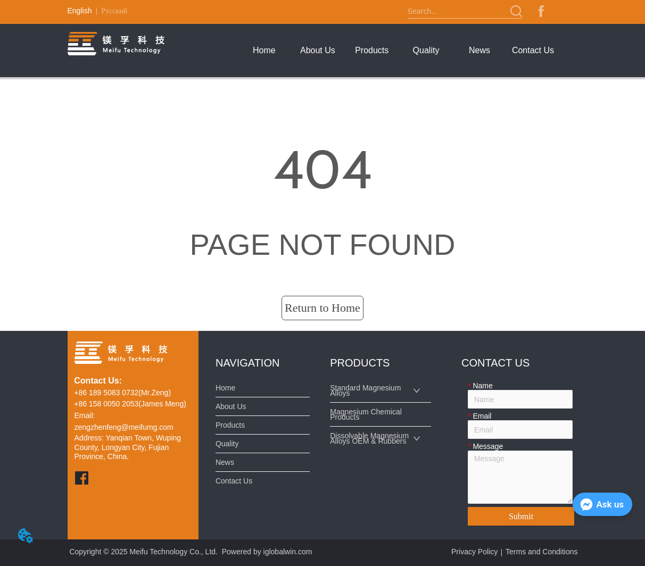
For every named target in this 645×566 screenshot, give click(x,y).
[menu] (398, 50)
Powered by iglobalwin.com (267, 551)
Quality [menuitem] (426, 50)
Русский (114, 11)
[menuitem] (371, 50)
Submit (521, 516)
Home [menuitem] (264, 50)
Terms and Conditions (541, 551)
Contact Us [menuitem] (533, 50)
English (80, 10)
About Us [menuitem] (317, 50)
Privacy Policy (474, 551)
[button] (371, 50)
